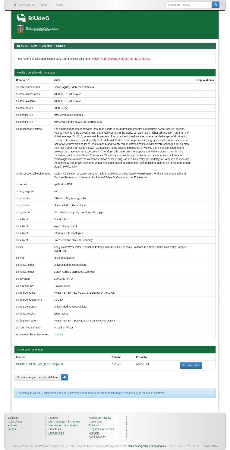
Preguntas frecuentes (101, 429)
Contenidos (95, 421)
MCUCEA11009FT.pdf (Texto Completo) (39, 364)
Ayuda (59, 4)
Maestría (47, 45)
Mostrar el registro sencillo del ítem (37, 377)
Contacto (94, 432)
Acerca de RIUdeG (100, 417)
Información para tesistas (63, 425)
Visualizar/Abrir (191, 365)
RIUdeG (22, 45)
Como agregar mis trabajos (64, 421)
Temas (12, 429)
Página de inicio (25, 4)
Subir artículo (56, 432)
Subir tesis (55, 429)
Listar (45, 4)
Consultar (13, 417)
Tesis (34, 45)
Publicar (53, 417)
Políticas (94, 425)
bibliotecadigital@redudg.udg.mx (147, 446)
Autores (12, 425)
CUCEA (61, 45)
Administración (97, 436)
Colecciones (15, 421)
